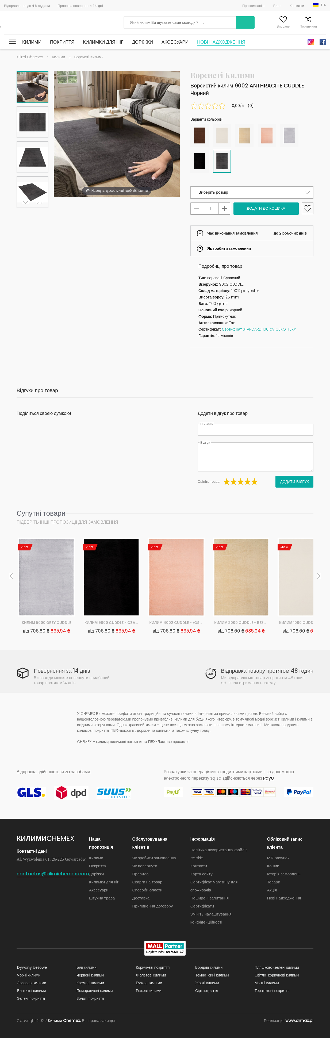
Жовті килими (206, 983)
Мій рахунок (247, 26)
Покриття (62, 42)
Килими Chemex (27, 22)
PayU (268, 778)
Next (26, 215)
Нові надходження (221, 42)
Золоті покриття (89, 998)
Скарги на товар (147, 882)
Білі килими (86, 967)
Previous (38, 215)
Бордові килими (208, 967)
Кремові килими (89, 983)
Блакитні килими (31, 990)
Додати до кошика (266, 208)
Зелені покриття (30, 998)
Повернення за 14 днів (62, 671)
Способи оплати (147, 890)
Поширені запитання (209, 898)
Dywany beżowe (32, 967)
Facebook (323, 42)
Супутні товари (41, 513)
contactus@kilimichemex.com (53, 873)
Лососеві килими (31, 983)
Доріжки (142, 42)
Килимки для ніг (103, 42)
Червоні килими (89, 975)
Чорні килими (28, 975)
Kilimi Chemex (30, 57)
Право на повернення (80, 5)
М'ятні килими (266, 983)
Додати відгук (294, 481)
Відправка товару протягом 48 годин (266, 671)
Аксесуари (175, 42)
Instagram (311, 42)
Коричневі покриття (152, 967)
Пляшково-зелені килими (276, 967)
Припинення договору (152, 906)
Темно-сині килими (211, 975)
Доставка (140, 898)
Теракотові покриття (271, 990)
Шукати (216, 22)
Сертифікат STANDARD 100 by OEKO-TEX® (259, 329)
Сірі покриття (206, 990)
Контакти (297, 5)
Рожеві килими (148, 990)
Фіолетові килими (150, 975)
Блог (277, 5)
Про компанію (253, 5)
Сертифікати (202, 906)
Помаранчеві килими (94, 990)
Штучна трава (102, 898)
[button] (251, 192)
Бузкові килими (148, 983)
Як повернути (144, 866)
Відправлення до (27, 5)
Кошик (321, 26)
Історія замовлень (284, 874)
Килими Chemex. (64, 1020)
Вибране (272, 26)
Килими (31, 42)
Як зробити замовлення (229, 248)
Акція (272, 890)
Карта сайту (201, 874)
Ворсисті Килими (88, 57)
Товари (273, 882)
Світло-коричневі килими (276, 975)
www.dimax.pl (299, 1020)
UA (323, 4)
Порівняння (297, 26)
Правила (140, 874)
